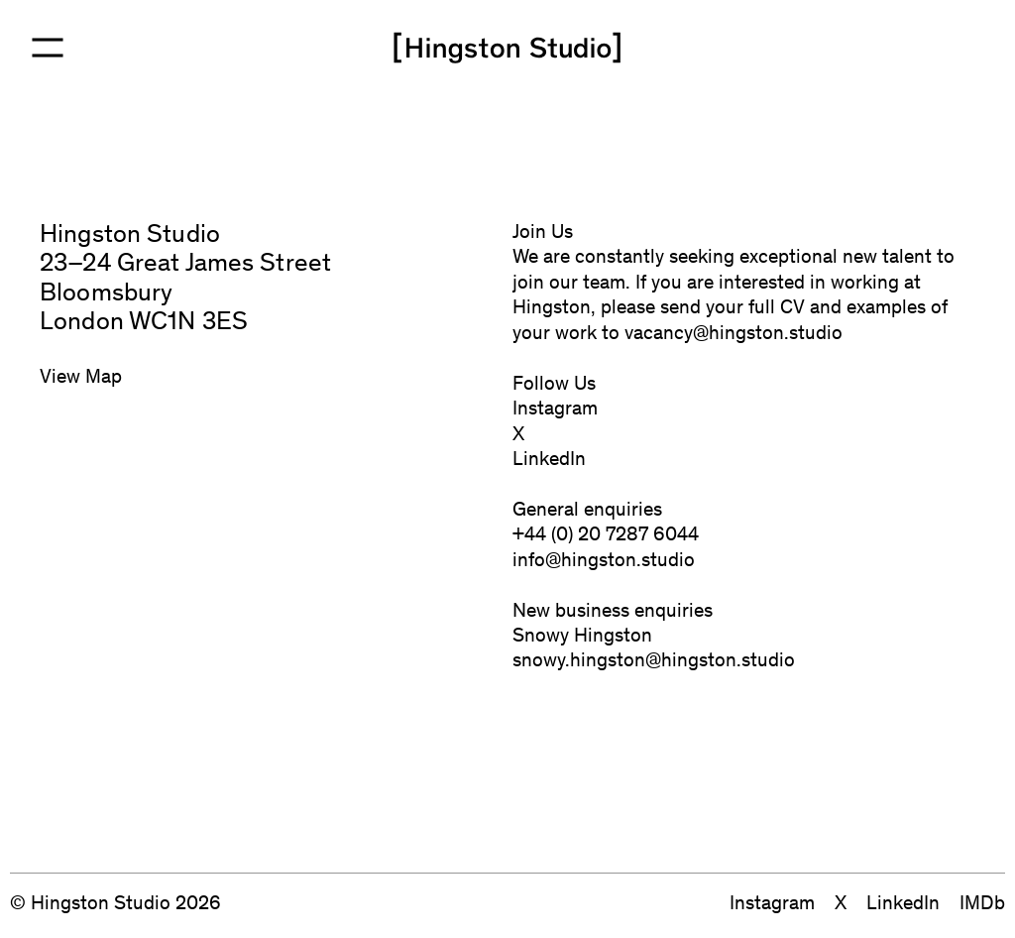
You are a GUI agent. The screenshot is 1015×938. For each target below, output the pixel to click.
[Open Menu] (47, 47)
